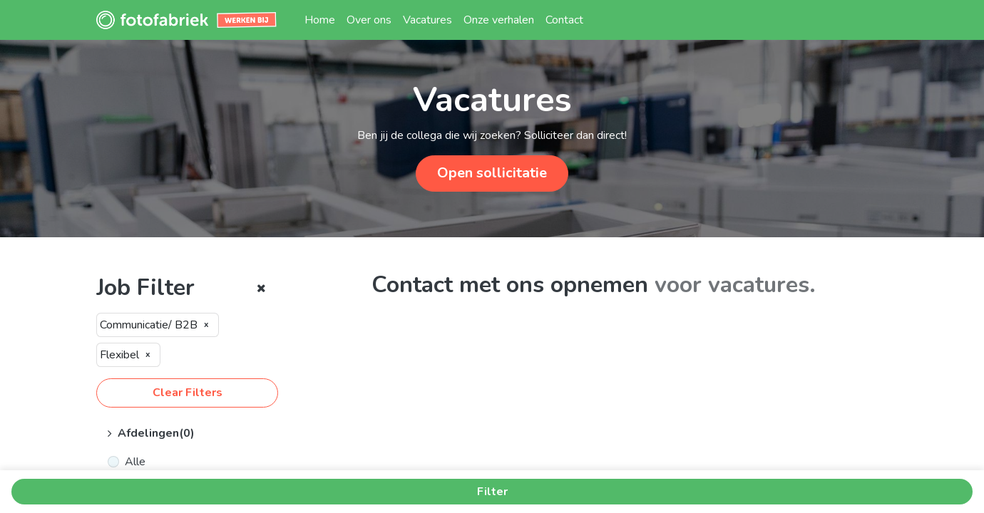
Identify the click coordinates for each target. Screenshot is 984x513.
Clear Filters (187, 392)
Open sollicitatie (492, 172)
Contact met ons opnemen (509, 284)
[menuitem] (320, 20)
